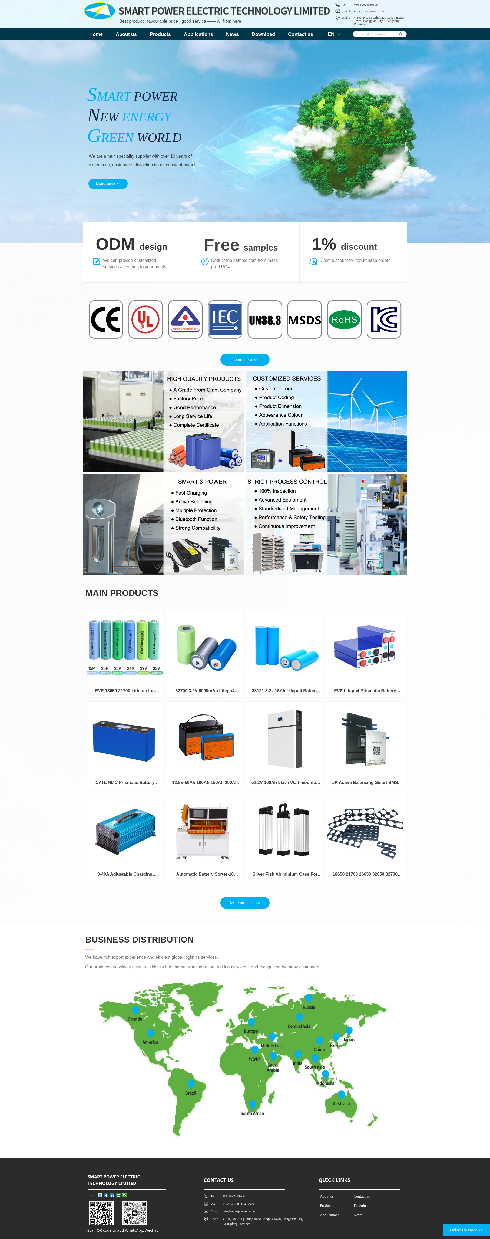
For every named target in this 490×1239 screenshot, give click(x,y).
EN (331, 34)
